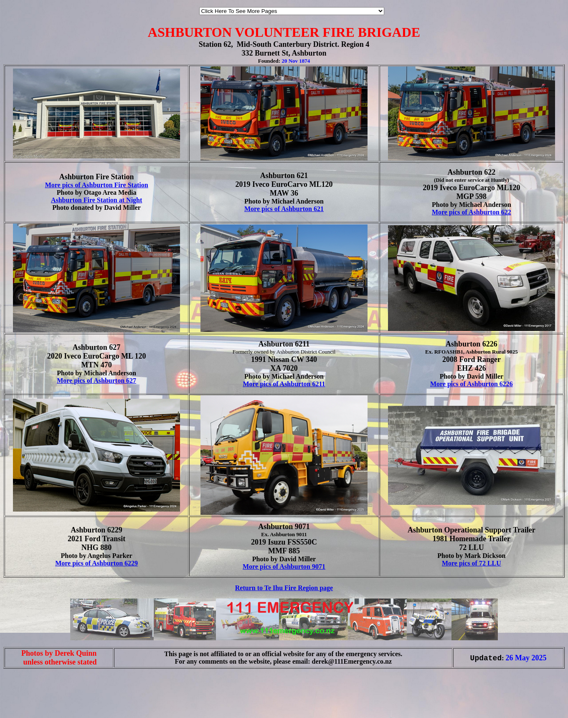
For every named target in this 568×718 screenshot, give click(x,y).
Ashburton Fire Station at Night (96, 200)
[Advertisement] (28, 700)
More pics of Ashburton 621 (284, 208)
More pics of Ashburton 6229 (96, 563)
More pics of (448, 383)
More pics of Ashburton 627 (96, 380)
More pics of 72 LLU (471, 563)
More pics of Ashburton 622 (471, 212)
